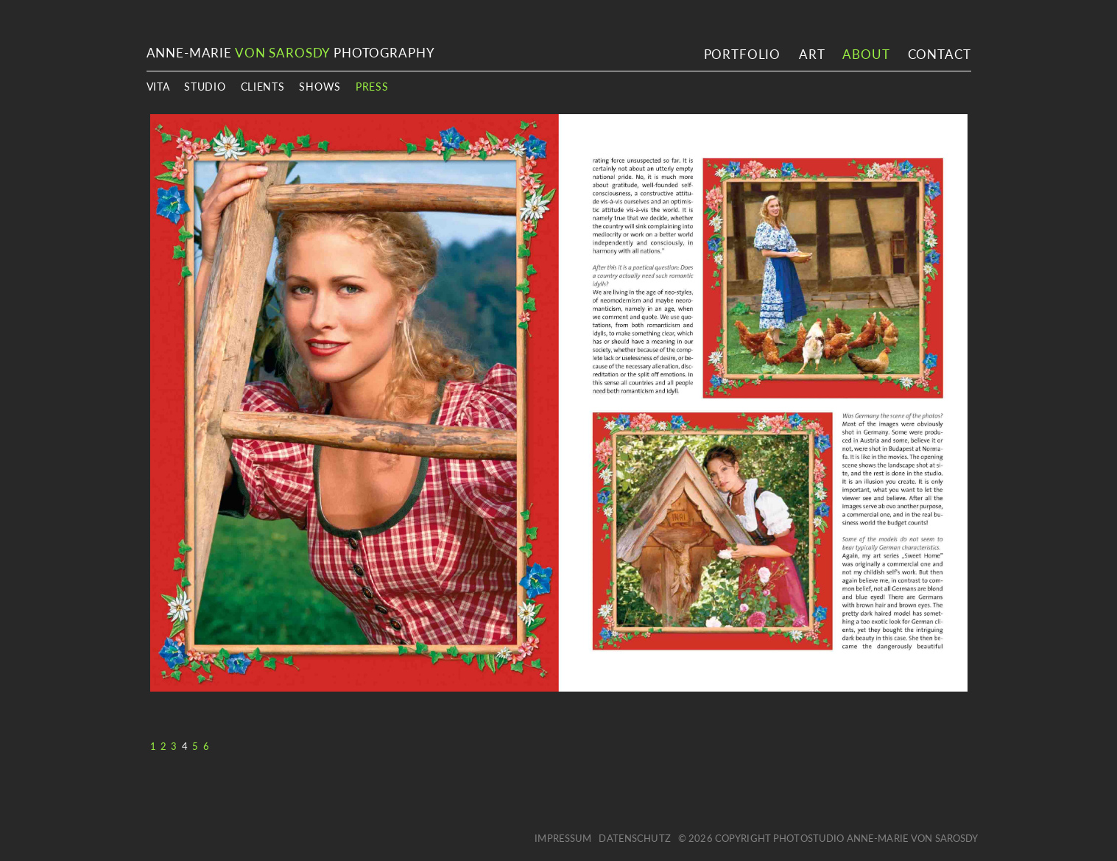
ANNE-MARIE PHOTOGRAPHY (291, 52)
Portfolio (742, 54)
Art (812, 54)
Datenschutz (634, 838)
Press (372, 86)
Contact (939, 54)
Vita (158, 86)
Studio (204, 86)
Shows (320, 86)
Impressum (563, 838)
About (865, 54)
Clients (263, 86)
